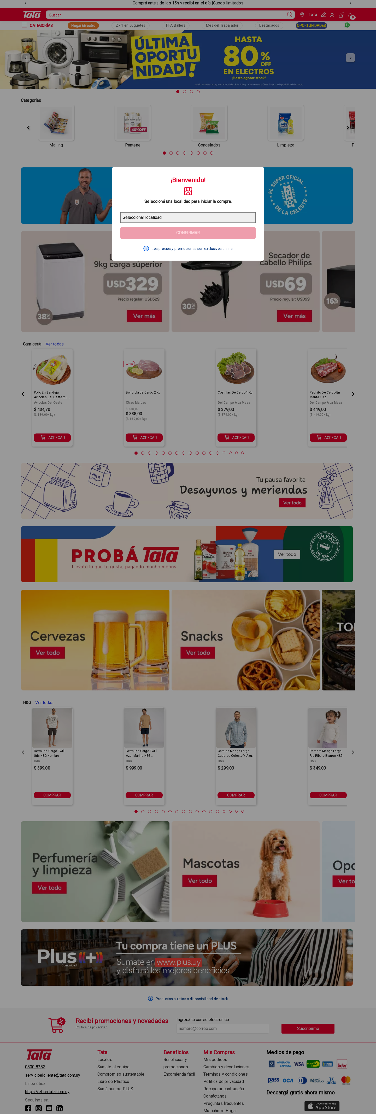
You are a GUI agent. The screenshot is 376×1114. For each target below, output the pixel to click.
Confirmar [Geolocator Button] (188, 232)
